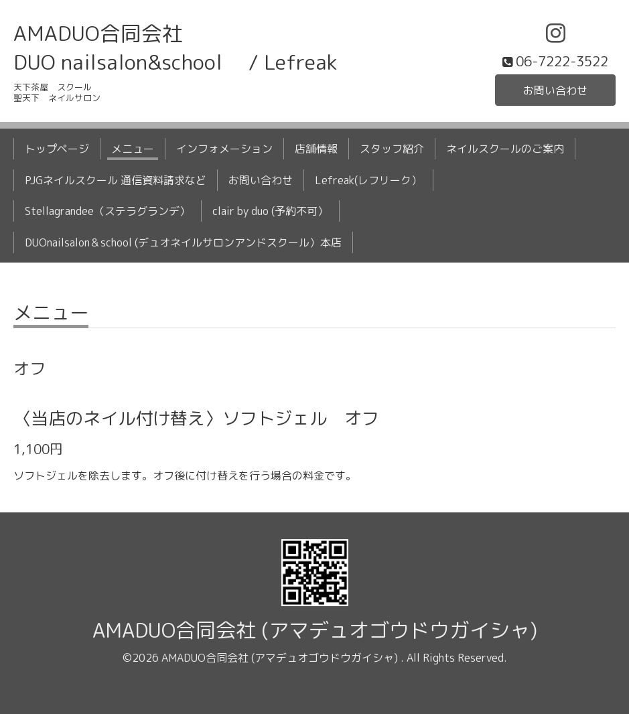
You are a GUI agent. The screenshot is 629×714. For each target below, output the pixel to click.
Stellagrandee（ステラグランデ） (107, 211)
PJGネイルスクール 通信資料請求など (115, 180)
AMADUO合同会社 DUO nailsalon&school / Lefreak (175, 47)
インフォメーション (224, 148)
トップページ (57, 148)
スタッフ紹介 (392, 148)
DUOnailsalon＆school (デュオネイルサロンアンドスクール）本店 (183, 242)
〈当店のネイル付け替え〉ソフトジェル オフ (196, 418)
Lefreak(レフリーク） (368, 180)
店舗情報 (316, 148)
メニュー (132, 148)
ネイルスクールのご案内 (505, 148)
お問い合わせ (555, 90)
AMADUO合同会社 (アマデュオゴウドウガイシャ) (314, 630)
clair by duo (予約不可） (270, 211)
